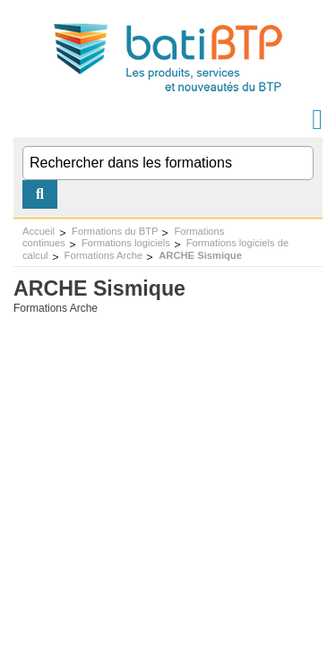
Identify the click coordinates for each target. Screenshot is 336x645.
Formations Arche (104, 255)
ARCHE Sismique (200, 255)
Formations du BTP (115, 231)
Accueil (38, 231)
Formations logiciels (126, 242)
